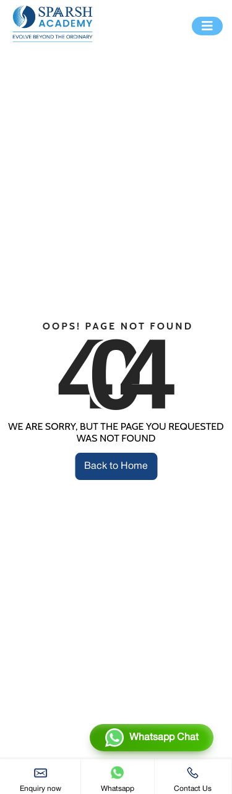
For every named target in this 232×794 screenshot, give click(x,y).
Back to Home (116, 466)
